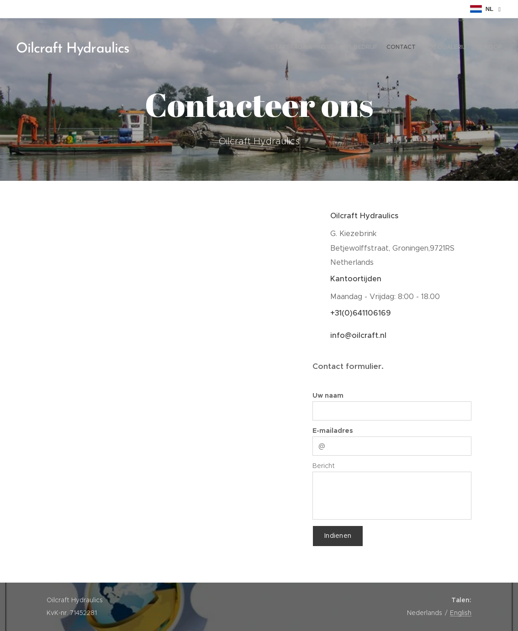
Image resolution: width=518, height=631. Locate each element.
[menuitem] (466, 48)
